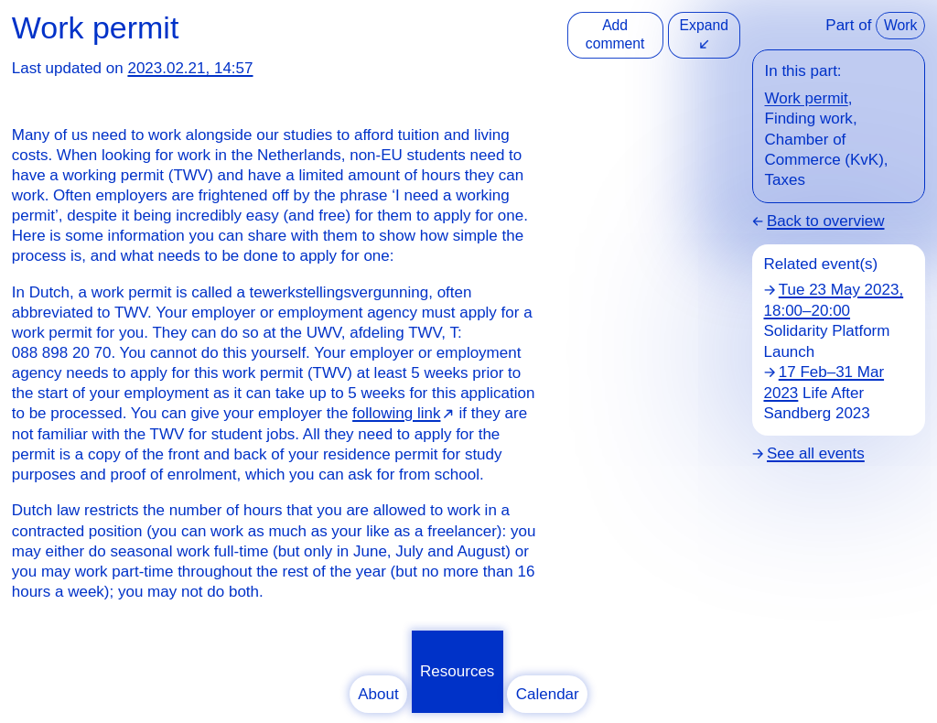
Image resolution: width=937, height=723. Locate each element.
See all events (816, 453)
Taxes (785, 180)
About (378, 694)
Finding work (809, 118)
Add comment (615, 34)
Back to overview (826, 221)
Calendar (547, 694)
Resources (457, 671)
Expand (704, 34)
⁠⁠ (403, 413)
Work (900, 25)
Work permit (806, 98)
